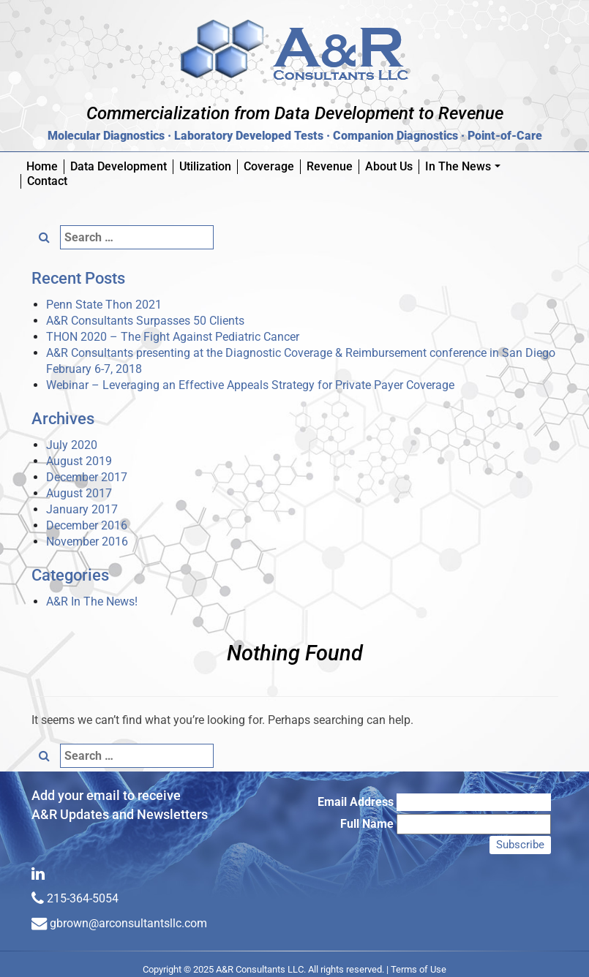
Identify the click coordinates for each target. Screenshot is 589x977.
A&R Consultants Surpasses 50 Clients (145, 321)
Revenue (330, 166)
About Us (389, 166)
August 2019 (79, 461)
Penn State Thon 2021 (104, 305)
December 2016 (86, 525)
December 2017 (86, 477)
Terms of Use (418, 969)
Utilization (205, 166)
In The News (465, 166)
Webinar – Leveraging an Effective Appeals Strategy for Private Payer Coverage (250, 385)
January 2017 (82, 509)
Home (42, 166)
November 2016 (87, 541)
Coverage (269, 166)
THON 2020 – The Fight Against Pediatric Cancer (172, 337)
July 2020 (71, 445)
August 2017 (79, 493)
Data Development (118, 166)
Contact (47, 181)
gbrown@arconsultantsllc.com (128, 923)
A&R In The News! (92, 601)
